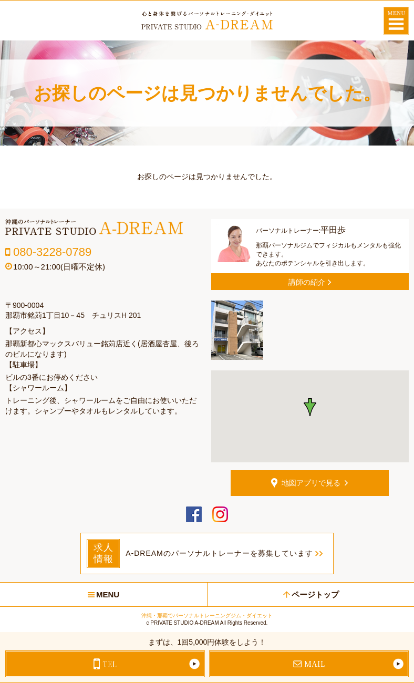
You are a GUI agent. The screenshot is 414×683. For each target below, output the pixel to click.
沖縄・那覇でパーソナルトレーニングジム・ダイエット (207, 615)
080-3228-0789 (52, 251)
